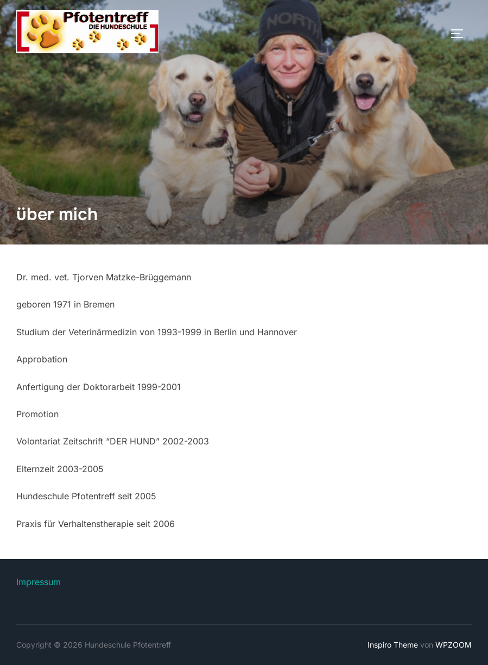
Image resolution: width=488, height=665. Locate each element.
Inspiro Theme (392, 644)
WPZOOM (453, 644)
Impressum (38, 581)
